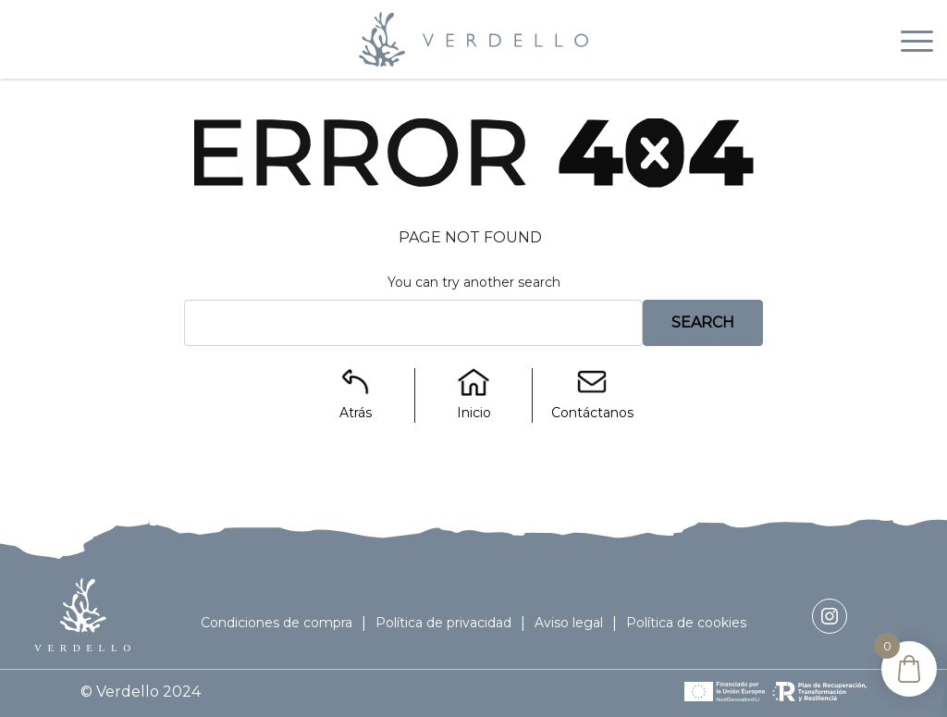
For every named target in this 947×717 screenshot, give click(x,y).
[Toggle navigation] (917, 44)
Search (702, 322)
